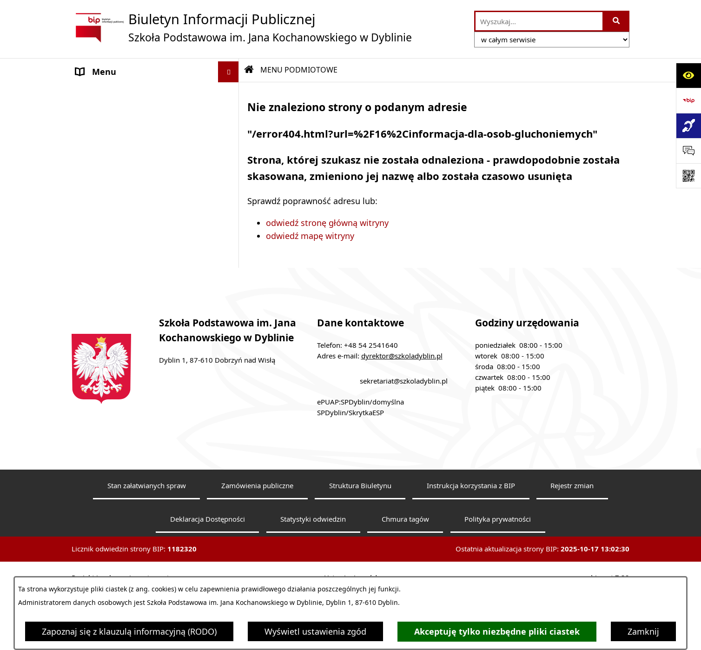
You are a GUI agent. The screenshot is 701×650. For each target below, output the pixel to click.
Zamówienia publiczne (257, 559)
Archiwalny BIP (105, 265)
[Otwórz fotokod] (688, 175)
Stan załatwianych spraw (146, 559)
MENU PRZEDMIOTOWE (122, 226)
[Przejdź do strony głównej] (242, 27)
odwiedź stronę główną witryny (327, 222)
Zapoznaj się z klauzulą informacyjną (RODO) (129, 631)
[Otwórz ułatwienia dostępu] (688, 75)
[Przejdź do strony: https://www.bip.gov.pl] (688, 100)
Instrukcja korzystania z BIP (471, 559)
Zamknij (643, 631)
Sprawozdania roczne (117, 328)
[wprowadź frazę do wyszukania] (539, 21)
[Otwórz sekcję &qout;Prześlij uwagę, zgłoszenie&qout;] (688, 150)
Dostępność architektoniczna (133, 307)
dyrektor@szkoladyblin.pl (402, 430)
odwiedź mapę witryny (310, 235)
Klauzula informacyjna (119, 286)
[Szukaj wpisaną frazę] (616, 21)
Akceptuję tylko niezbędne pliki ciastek (497, 631)
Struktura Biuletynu (360, 559)
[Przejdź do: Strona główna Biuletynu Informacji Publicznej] (249, 69)
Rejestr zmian (572, 559)
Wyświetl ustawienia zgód (315, 631)
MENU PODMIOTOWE (118, 92)
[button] (231, 93)
